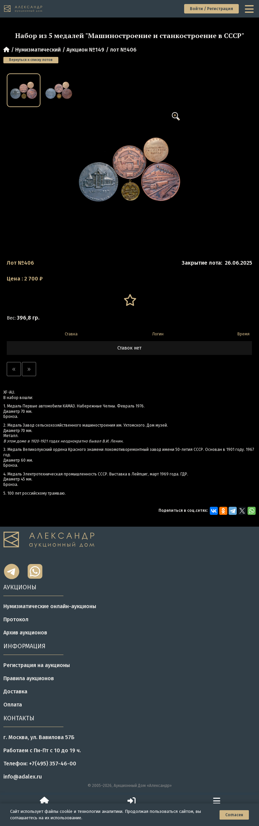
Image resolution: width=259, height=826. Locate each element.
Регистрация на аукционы (36, 665)
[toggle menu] (250, 9)
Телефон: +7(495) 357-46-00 (39, 763)
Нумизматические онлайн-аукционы (49, 606)
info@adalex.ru (22, 776)
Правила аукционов (28, 678)
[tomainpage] (23, 8)
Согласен (234, 815)
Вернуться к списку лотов (31, 60)
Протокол (15, 619)
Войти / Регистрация (211, 8)
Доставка (15, 691)
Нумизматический (38, 49)
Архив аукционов (25, 632)
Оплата (12, 704)
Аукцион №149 (85, 49)
